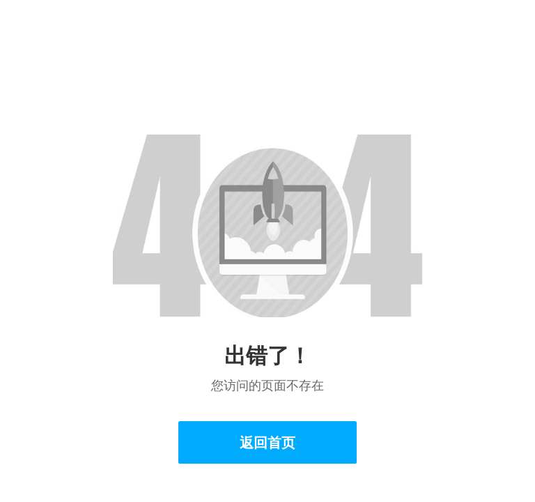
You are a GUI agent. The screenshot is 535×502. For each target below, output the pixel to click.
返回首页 (267, 442)
